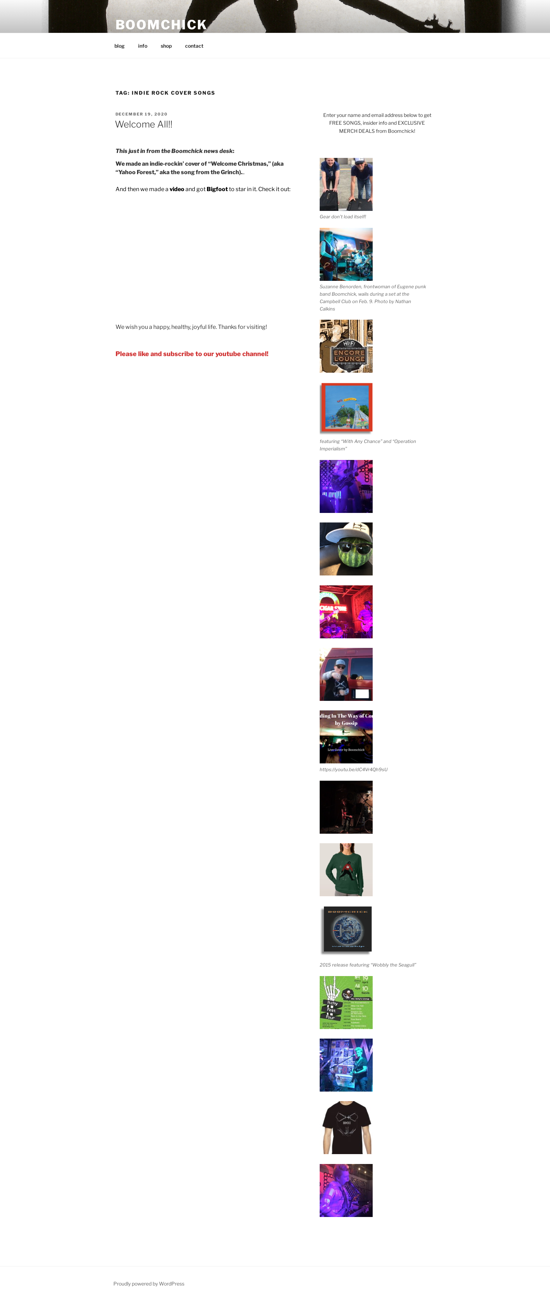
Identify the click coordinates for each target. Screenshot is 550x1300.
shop (166, 46)
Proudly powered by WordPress (148, 1284)
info (142, 46)
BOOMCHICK (162, 24)
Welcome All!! (143, 124)
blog (119, 46)
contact (194, 46)
